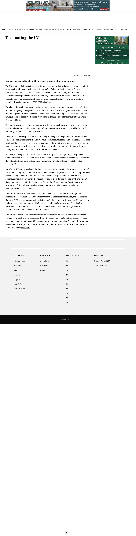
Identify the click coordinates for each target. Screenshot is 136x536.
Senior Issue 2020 (100, 265)
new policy (52, 86)
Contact (43, 269)
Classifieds (44, 265)
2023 (67, 269)
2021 (67, 278)
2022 (67, 274)
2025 (67, 260)
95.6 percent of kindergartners (59, 99)
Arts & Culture (19, 283)
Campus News (19, 260)
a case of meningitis (65, 117)
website (46, 197)
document (25, 227)
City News (18, 265)
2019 (67, 288)
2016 (67, 301)
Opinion (17, 269)
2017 (67, 297)
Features (17, 274)
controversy (53, 107)
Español (17, 278)
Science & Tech (20, 288)
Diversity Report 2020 (102, 260)
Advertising (44, 260)
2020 (67, 283)
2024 (67, 265)
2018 (67, 292)
